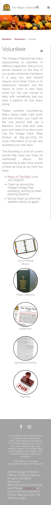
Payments (25, 396)
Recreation (20, 39)
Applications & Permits (25, 362)
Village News (25, 328)
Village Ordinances (25, 294)
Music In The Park (18, 176)
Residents (6, 39)
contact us (29, 488)
